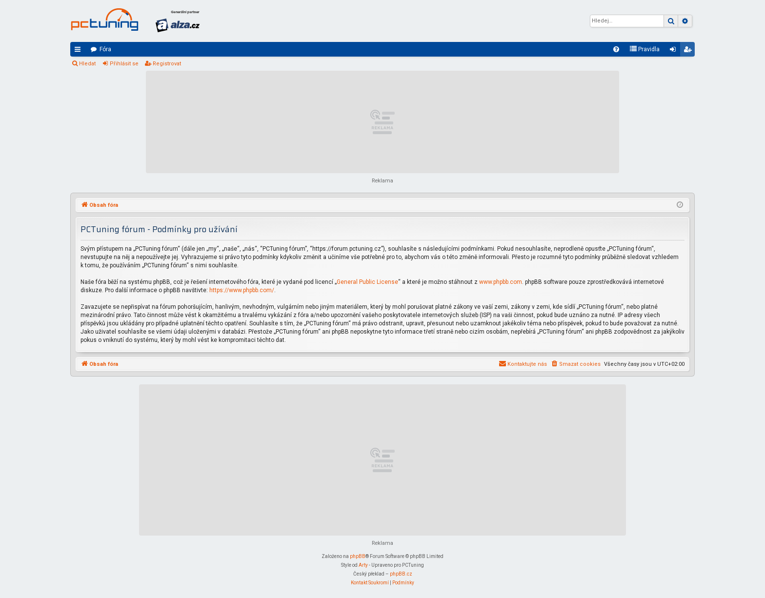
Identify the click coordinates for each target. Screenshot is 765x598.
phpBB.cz (401, 574)
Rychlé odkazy (79, 51)
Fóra (105, 49)
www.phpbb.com (500, 282)
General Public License (367, 282)
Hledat (87, 63)
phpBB (357, 556)
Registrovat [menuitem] (689, 51)
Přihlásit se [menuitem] (674, 51)
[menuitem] (616, 49)
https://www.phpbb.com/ (241, 290)
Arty (363, 565)
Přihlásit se (124, 63)
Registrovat (167, 63)
